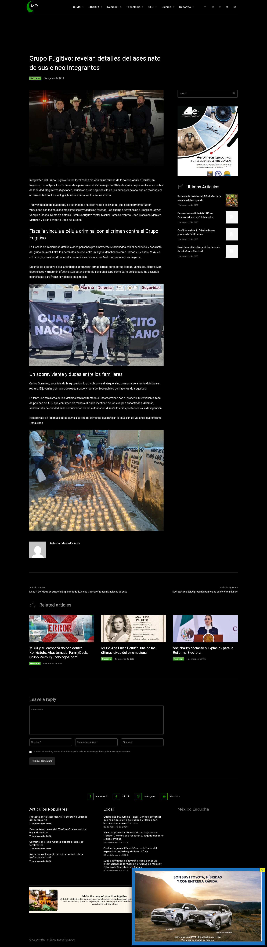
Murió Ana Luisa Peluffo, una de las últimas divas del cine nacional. (128, 650)
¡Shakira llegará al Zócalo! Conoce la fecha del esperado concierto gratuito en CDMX (130, 850)
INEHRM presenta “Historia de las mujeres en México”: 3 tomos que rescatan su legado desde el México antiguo (133, 835)
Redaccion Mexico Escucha (65, 543)
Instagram (150, 796)
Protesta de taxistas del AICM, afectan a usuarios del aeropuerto (199, 198)
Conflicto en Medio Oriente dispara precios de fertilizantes (196, 232)
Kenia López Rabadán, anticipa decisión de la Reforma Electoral (199, 249)
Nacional (35, 78)
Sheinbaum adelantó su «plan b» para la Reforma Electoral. (203, 650)
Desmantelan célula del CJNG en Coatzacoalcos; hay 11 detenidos (196, 215)
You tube (175, 796)
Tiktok (126, 796)
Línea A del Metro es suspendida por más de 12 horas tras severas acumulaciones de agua (78, 592)
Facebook (102, 796)
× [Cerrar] (262, 870)
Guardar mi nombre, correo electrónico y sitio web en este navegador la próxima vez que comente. (82, 751)
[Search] (234, 94)
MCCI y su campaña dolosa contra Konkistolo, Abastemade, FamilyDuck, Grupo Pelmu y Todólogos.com (58, 653)
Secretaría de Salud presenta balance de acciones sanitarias (205, 592)
